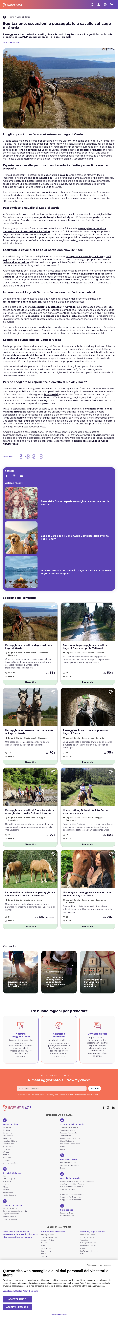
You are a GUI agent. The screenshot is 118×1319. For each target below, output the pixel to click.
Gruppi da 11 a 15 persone (70, 1197)
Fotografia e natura (68, 1162)
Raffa (82, 1254)
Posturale (6, 1184)
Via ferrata (7, 1127)
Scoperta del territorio (72, 1122)
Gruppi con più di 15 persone (72, 1194)
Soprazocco (46, 1243)
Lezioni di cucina (10, 1219)
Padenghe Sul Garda (88, 1243)
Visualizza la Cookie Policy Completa (20, 1291)
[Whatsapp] (27, 456)
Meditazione (8, 1192)
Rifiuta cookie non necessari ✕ (100, 1265)
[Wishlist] (53, 607)
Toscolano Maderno (49, 1237)
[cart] (111, 4)
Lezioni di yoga (9, 1179)
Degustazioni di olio (11, 1214)
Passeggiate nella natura (70, 1138)
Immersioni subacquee (12, 1163)
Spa (4, 1176)
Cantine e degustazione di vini (15, 1211)
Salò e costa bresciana (53, 1232)
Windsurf (6, 1152)
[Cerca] (92, 4)
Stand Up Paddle (67, 1141)
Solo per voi (66, 1207)
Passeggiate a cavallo (68, 1133)
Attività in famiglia (70, 1175)
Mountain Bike (8, 1144)
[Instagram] (14, 475)
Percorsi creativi (68, 1157)
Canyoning (7, 1133)
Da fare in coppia (67, 1216)
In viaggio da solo (67, 1213)
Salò (43, 1245)
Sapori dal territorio (11, 1208)
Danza (62, 1168)
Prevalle (44, 1254)
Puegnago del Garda (88, 1245)
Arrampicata (8, 1135)
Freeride (6, 1160)
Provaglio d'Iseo (47, 1234)
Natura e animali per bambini (71, 1186)
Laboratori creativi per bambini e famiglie (77, 1181)
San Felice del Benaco (89, 1251)
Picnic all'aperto (9, 1216)
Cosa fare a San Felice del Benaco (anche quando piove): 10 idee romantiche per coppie (20, 1234)
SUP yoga (7, 1181)
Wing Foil (7, 1157)
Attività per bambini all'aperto (72, 1184)
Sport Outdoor (11, 1122)
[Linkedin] (21, 475)
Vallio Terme (46, 1248)
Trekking (6, 1130)
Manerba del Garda (87, 1234)
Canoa (62, 1146)
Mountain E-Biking (10, 1141)
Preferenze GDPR (59, 1315)
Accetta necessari (17, 1307)
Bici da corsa (8, 1146)
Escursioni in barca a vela (70, 1144)
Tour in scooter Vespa (69, 1127)
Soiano (82, 1248)
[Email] (41, 456)
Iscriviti (95, 1088)
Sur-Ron (6, 1149)
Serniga (44, 1256)
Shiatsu (6, 1190)
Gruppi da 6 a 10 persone (70, 1200)
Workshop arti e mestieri (70, 1165)
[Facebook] (21, 456)
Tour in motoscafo (67, 1130)
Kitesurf (6, 1155)
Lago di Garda (23, 17)
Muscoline (84, 1240)
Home (8, 17)
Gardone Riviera (47, 1240)
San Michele (46, 1251)
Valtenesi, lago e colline (92, 1232)
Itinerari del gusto (12, 1202)
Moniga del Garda (87, 1237)
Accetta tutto (17, 1299)
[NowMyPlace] (12, 5)
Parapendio (7, 1138)
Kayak (62, 1149)
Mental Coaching (9, 1195)
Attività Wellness (12, 1170)
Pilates (5, 1187)
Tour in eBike (65, 1135)
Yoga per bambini (67, 1189)
